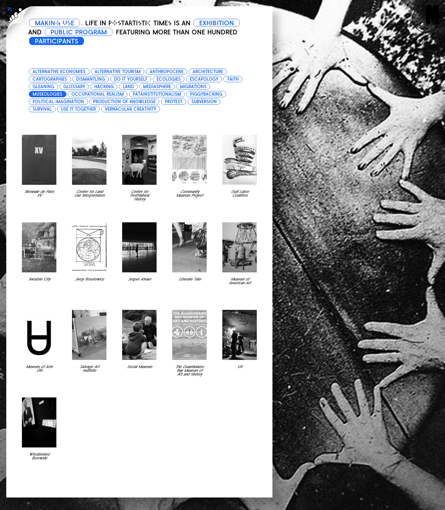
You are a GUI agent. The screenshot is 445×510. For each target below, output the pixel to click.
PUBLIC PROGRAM (78, 32)
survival (42, 109)
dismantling (90, 79)
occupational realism (97, 94)
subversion (204, 102)
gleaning (43, 87)
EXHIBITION (216, 23)
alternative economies (59, 72)
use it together (78, 109)
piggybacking (206, 94)
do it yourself (130, 79)
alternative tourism (118, 72)
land (128, 87)
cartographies (50, 79)
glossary (74, 87)
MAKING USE (54, 23)
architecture (208, 72)
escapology (204, 79)
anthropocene (167, 72)
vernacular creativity (130, 109)
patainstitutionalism (157, 94)
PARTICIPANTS (56, 41)
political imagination (58, 102)
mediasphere (157, 87)
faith (233, 79)
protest (173, 102)
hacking (104, 87)
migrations (193, 87)
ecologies (169, 79)
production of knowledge (124, 102)
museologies (47, 94)
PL (10, 10)
